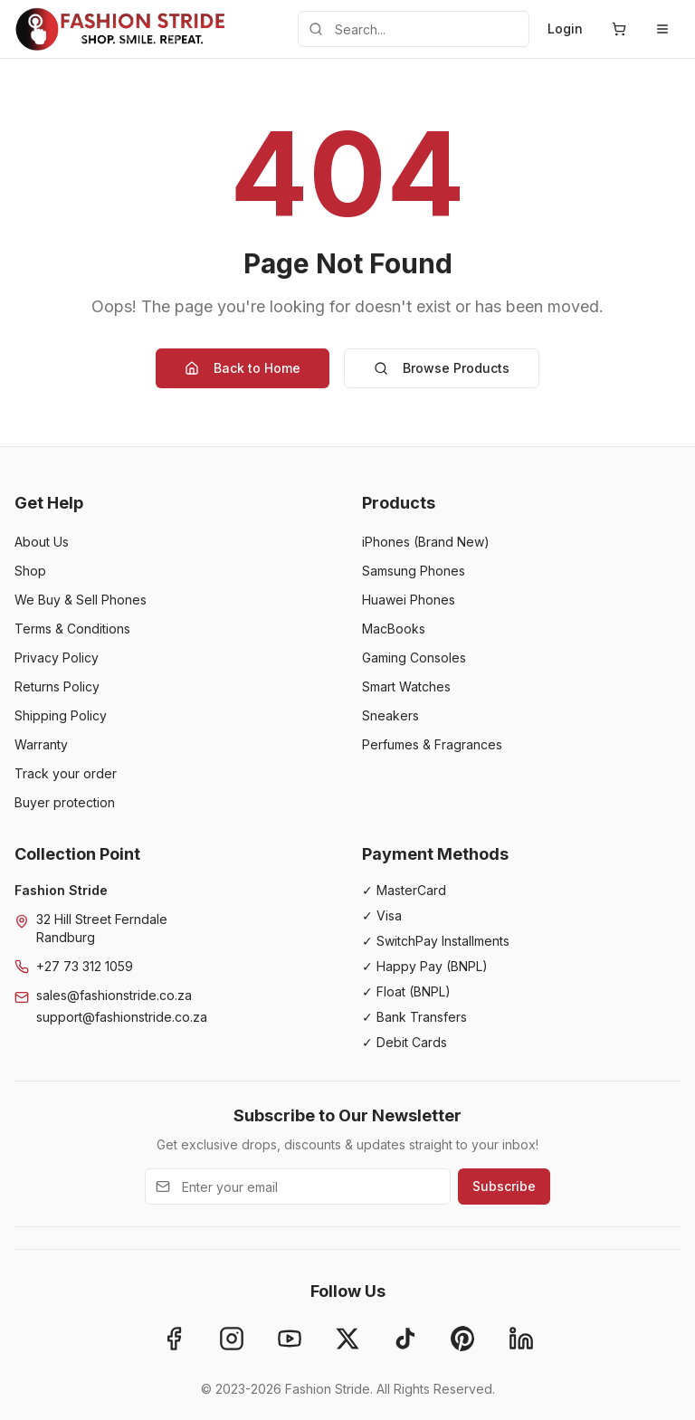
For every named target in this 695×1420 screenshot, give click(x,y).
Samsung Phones (413, 570)
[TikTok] (405, 1338)
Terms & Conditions (72, 628)
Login (565, 28)
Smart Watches (406, 686)
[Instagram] (232, 1338)
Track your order (65, 773)
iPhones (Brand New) (426, 541)
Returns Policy (57, 686)
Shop (30, 570)
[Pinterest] (463, 1338)
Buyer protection (64, 802)
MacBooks (393, 628)
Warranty (41, 744)
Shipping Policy (60, 715)
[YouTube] (289, 1338)
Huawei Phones (408, 599)
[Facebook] (174, 1338)
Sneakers (390, 715)
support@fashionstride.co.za (121, 1016)
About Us (41, 541)
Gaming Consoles (414, 657)
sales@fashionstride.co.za (114, 995)
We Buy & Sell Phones (80, 599)
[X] (347, 1338)
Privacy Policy (56, 657)
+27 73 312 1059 (84, 966)
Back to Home (242, 368)
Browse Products (441, 368)
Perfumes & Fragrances (432, 744)
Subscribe (504, 1186)
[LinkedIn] (521, 1338)
